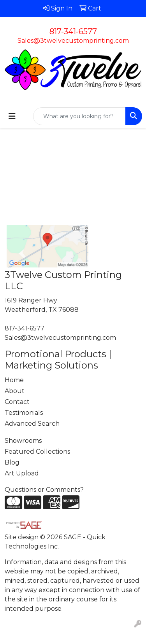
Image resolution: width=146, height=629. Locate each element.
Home (14, 380)
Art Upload (22, 473)
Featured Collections (37, 451)
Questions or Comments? (44, 489)
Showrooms (23, 440)
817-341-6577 (73, 31)
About (15, 391)
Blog (12, 462)
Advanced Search (32, 423)
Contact (17, 401)
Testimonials (24, 412)
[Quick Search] (79, 116)
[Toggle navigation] (12, 116)
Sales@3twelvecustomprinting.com (73, 40)
